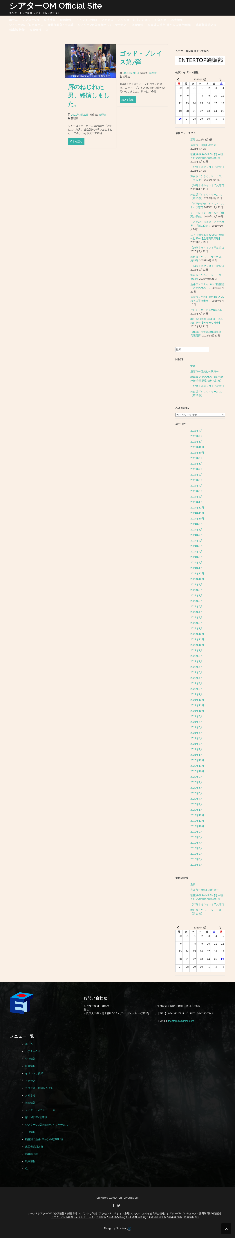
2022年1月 (196, 694)
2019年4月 (196, 848)
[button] (47, 30)
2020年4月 (196, 798)
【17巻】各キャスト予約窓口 (207, 167)
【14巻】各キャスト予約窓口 (207, 265)
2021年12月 (197, 699)
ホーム (13, 19)
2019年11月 (197, 820)
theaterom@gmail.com (181, 1020)
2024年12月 (197, 507)
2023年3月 (196, 617)
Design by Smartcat (117, 1229)
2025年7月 (196, 469)
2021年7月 (196, 721)
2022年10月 (197, 644)
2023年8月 (196, 590)
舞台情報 (177, 19)
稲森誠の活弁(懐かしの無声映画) (169, 24)
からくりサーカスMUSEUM (206, 309)
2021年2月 (196, 749)
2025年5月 (196, 480)
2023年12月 (197, 573)
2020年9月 (196, 776)
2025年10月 (197, 452)
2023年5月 (196, 606)
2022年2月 (196, 688)
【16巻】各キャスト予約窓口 (207, 185)
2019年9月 (196, 831)
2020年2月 (196, 804)
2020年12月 (197, 760)
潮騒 (193, 139)
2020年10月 (197, 771)
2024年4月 (196, 551)
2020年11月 (197, 765)
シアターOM (31, 19)
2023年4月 (196, 611)
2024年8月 (196, 529)
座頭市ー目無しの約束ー (204, 145)
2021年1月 (196, 754)
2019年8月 (196, 837)
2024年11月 (197, 513)
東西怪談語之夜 (206, 24)
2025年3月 (196, 491)
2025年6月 (196, 474)
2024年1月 (196, 568)
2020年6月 (196, 787)
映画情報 (66, 19)
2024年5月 (196, 546)
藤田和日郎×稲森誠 (60, 24)
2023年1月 (196, 628)
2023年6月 (196, 600)
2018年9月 (196, 859)
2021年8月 (196, 716)
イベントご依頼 (87, 19)
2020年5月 (196, 793)
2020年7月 (196, 782)
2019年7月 (196, 842)
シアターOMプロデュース (26, 24)
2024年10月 (197, 518)
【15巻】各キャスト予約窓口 (207, 247)
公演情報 (50, 19)
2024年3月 (196, 557)
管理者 (102, 123)
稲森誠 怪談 (17, 29)
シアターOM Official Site (55, 6)
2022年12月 (197, 633)
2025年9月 (196, 458)
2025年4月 (196, 485)
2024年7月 (196, 535)
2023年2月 (196, 622)
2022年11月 (197, 639)
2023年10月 (197, 579)
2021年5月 (196, 732)
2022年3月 (196, 683)
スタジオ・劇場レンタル (134, 19)
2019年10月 (197, 826)
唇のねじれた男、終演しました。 (89, 104)
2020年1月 (196, 809)
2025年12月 (197, 447)
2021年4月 (196, 738)
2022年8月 (196, 655)
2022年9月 (196, 650)
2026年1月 (196, 441)
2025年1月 (196, 502)
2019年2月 (196, 853)
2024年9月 (196, 524)
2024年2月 (196, 562)
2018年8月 (196, 864)
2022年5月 (196, 672)
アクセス (107, 19)
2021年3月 (196, 743)
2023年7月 (196, 595)
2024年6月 (196, 540)
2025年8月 (196, 463)
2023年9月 (196, 584)
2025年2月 (196, 496)
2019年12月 (197, 815)
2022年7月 (196, 661)
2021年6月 (196, 727)
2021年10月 (197, 710)
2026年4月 (196, 430)
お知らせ (161, 19)
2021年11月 (197, 705)
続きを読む (76, 150)
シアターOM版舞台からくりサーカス (102, 24)
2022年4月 (196, 677)
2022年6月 (196, 666)
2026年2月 (196, 436)
